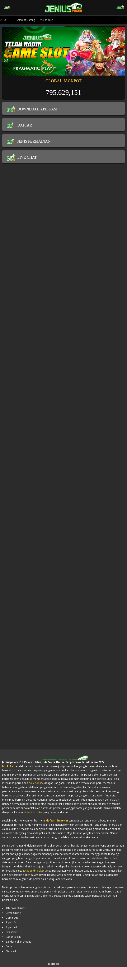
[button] (9, 51)
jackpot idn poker (33, 870)
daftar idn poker (33, 812)
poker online (36, 783)
